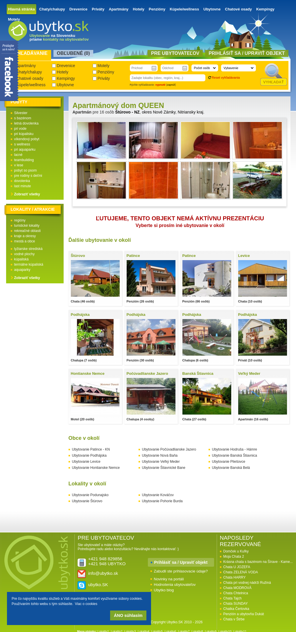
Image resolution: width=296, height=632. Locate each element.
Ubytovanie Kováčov (158, 495)
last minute (22, 186)
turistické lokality (27, 226)
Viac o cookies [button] (86, 604)
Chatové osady (238, 9)
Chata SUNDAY (235, 604)
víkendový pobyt (27, 139)
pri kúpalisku (24, 134)
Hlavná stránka (21, 9)
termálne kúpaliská (28, 264)
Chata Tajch (232, 598)
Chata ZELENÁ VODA (240, 572)
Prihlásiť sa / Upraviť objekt (181, 562)
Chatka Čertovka (236, 609)
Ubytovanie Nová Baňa (160, 455)
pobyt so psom (25, 170)
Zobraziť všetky (27, 194)
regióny (20, 220)
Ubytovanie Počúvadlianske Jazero (169, 449)
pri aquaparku (24, 149)
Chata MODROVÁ (237, 588)
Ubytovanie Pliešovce (228, 462)
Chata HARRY (234, 577)
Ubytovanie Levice (86, 462)
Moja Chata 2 (233, 556)
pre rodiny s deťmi (28, 176)
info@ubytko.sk (103, 573)
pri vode (20, 129)
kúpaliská (21, 259)
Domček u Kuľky (236, 551)
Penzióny (157, 9)
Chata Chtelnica (235, 593)
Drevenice (78, 9)
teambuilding (24, 160)
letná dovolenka (26, 123)
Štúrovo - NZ (127, 112)
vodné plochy (24, 254)
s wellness (22, 144)
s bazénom (22, 118)
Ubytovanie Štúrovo (87, 501)
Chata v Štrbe (234, 619)
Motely (14, 19)
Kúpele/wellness (184, 9)
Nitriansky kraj (190, 112)
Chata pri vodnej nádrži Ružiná (247, 583)
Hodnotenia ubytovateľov (175, 584)
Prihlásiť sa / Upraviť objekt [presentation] (247, 53)
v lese (18, 165)
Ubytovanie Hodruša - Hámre (234, 449)
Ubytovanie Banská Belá (231, 468)
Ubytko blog (164, 590)
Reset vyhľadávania (226, 77)
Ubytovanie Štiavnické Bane (163, 468)
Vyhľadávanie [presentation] (29, 53)
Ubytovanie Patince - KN (91, 449)
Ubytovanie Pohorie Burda (162, 501)
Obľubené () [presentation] (73, 53)
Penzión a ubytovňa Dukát (243, 614)
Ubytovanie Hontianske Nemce (96, 468)
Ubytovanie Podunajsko (90, 495)
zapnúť (171, 84)
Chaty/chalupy (52, 9)
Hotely (138, 9)
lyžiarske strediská (28, 249)
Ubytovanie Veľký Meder (161, 462)
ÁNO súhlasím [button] (128, 615)
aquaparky (22, 270)
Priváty (98, 9)
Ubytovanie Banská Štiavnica (234, 455)
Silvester (21, 113)
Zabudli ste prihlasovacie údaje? (181, 571)
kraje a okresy (25, 236)
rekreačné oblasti (27, 231)
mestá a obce (24, 241)
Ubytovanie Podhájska (89, 455)
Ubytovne (211, 9)
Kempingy (265, 9)
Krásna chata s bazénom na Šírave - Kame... (258, 562)
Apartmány (118, 9)
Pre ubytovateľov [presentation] (175, 53)
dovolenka (22, 181)
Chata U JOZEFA (236, 567)
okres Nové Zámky (158, 112)
